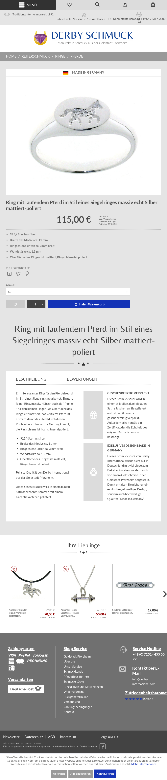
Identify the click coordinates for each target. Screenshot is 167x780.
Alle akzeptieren (80, 773)
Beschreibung (31, 379)
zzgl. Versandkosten (107, 219)
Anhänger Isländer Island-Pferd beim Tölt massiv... (18, 612)
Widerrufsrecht (74, 691)
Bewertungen (82, 379)
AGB (51, 736)
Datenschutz (34, 736)
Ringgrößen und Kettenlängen (83, 686)
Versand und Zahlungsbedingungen (78, 704)
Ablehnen (59, 773)
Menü (28, 5)
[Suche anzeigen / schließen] (97, 5)
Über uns (69, 661)
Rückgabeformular (76, 696)
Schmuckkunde (73, 671)
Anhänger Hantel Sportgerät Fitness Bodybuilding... (70, 612)
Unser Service (73, 666)
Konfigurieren (105, 773)
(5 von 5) (140, 698)
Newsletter (11, 736)
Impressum (68, 736)
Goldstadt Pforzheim (77, 656)
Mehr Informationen (143, 764)
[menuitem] (28, 5)
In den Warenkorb (89, 304)
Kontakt (69, 712)
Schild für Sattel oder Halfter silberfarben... (122, 611)
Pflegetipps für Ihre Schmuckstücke (76, 679)
